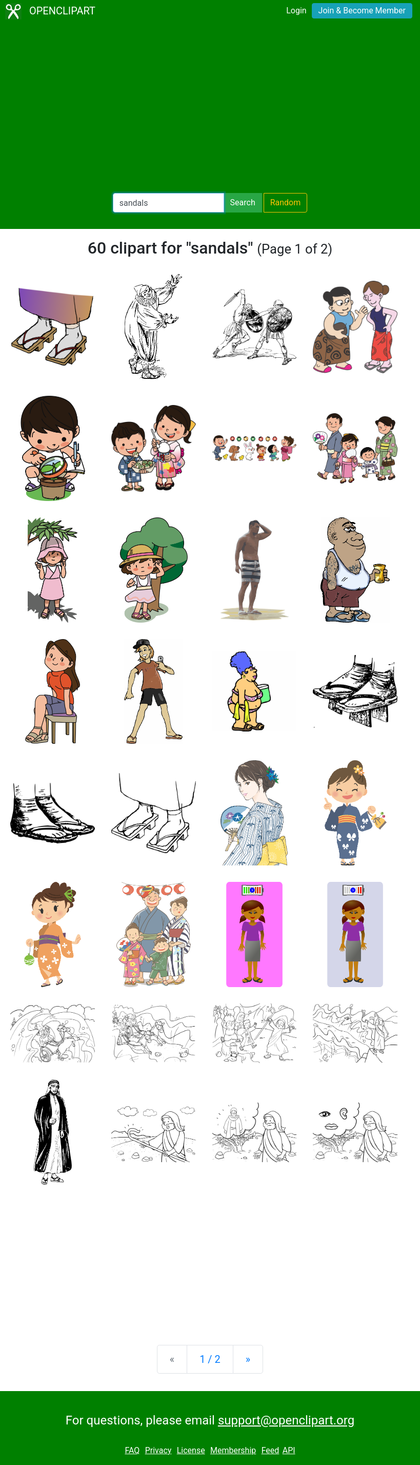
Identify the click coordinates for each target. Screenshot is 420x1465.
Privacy (158, 1450)
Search (242, 202)
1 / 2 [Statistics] (210, 1359)
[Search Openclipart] (168, 203)
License (191, 1450)
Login (296, 10)
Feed (270, 1450)
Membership (233, 1450)
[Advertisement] (210, 108)
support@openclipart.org (286, 1420)
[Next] (248, 1359)
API (289, 1450)
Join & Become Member (362, 10)
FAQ (132, 1450)
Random (285, 202)
